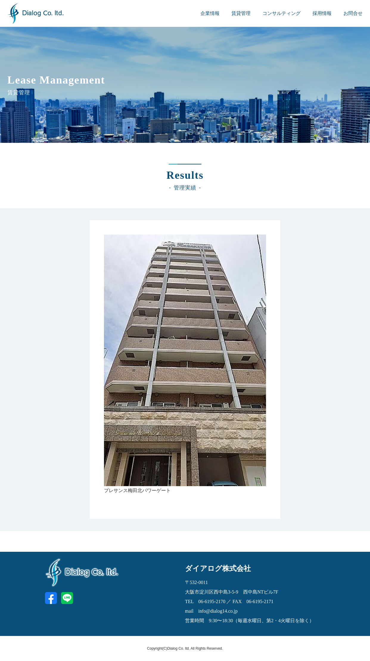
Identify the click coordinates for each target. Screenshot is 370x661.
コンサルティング (281, 13)
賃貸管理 (241, 13)
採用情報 (322, 13)
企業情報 (210, 13)
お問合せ (353, 13)
